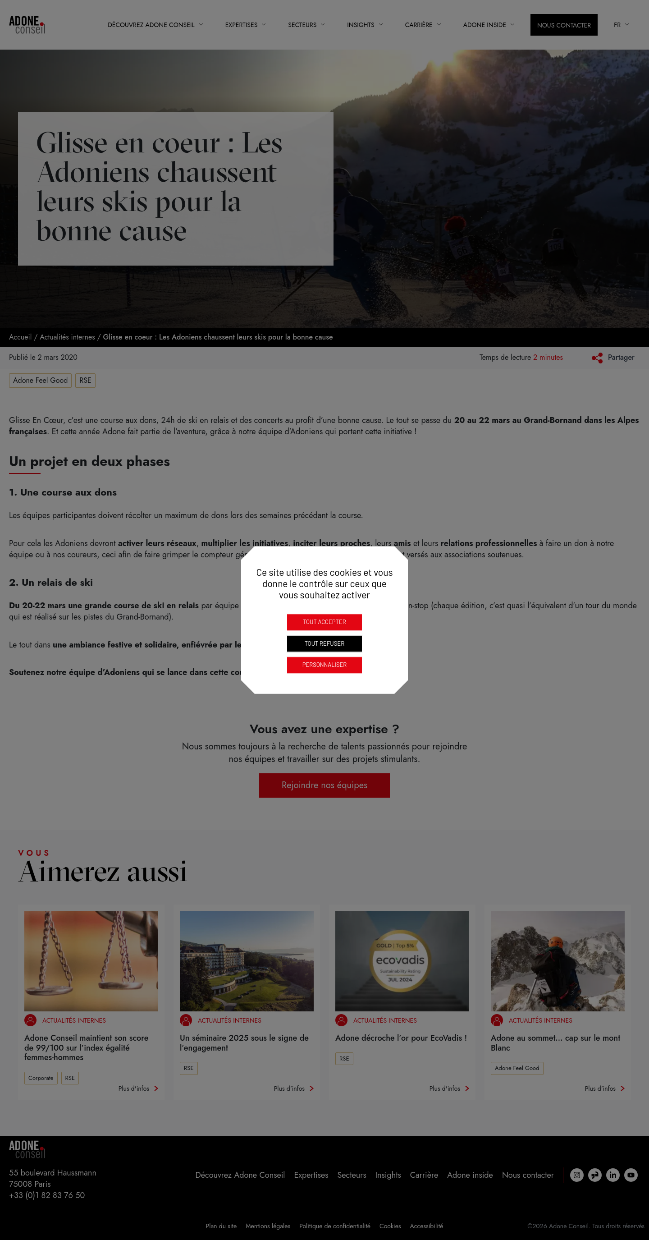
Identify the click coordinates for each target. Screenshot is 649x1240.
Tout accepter (324, 621)
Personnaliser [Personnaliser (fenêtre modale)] (324, 664)
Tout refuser (324, 643)
